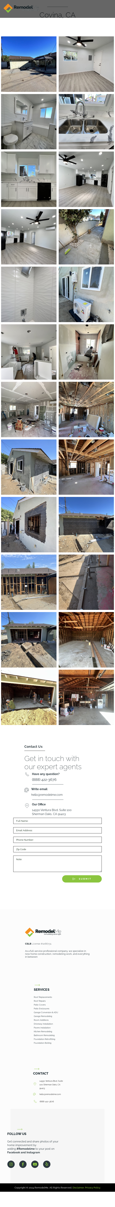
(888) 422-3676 (47, 1101)
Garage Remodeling (43, 1016)
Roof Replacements (43, 997)
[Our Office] (27, 806)
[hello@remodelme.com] (34, 1094)
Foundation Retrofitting (44, 1039)
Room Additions (41, 1020)
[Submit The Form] (82, 879)
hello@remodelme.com (50, 1094)
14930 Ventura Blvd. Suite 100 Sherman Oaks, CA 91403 (51, 1085)
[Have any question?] (27, 775)
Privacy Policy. (93, 1187)
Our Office (39, 804)
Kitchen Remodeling (43, 1031)
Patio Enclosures (41, 1008)
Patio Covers (40, 1005)
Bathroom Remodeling (44, 1035)
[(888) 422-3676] (35, 1101)
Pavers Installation (42, 1028)
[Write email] (26, 790)
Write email (39, 789)
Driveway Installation (43, 1024)
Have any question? (46, 774)
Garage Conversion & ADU (46, 1012)
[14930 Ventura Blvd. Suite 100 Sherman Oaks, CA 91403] (35, 1084)
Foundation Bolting (42, 1043)
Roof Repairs (40, 1001)
